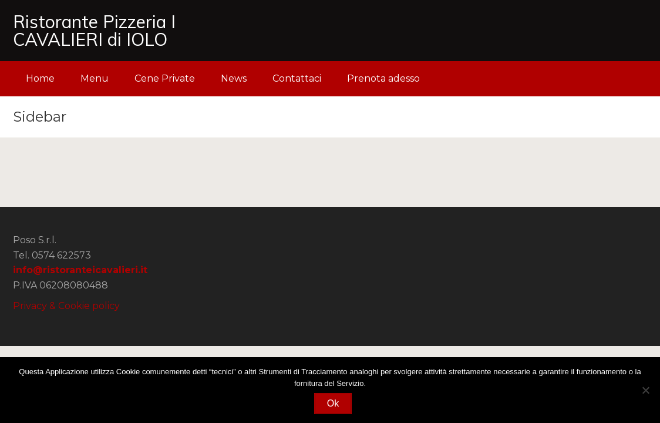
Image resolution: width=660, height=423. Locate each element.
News (234, 78)
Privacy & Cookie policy (66, 305)
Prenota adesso (383, 78)
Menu (94, 78)
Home (40, 78)
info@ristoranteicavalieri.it (80, 270)
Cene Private (164, 78)
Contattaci (296, 78)
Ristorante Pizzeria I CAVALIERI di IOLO (94, 30)
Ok (333, 403)
